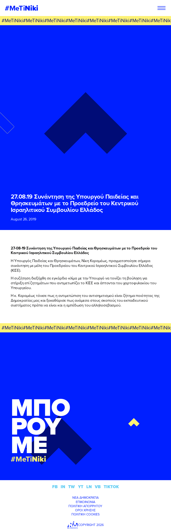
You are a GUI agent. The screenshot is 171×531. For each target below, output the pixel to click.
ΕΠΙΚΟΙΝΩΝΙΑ (85, 502)
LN (89, 487)
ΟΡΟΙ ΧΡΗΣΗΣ (85, 510)
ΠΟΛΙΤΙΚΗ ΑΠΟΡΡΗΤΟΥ (85, 506)
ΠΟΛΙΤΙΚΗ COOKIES (85, 514)
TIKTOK (111, 487)
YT (80, 487)
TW (71, 487)
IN (63, 487)
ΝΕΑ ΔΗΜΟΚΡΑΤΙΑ (85, 497)
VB (98, 487)
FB (55, 487)
